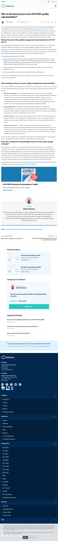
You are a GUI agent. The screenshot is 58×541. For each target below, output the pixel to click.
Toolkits (4, 402)
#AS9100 (8, 229)
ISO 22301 (5, 472)
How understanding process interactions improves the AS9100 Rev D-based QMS (44, 239)
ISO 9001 (5, 454)
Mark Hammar (7, 21)
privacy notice (46, 346)
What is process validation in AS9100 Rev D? (12, 238)
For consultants (7, 494)
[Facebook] (11, 384)
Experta (4, 409)
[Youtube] (15, 384)
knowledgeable (8, 101)
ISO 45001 (5, 460)
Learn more (25, 260)
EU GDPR (5, 482)
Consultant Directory (8, 439)
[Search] (48, 1)
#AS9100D (24, 229)
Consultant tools (7, 509)
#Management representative (36, 229)
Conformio (5, 399)
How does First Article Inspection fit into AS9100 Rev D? (22, 326)
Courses (5, 405)
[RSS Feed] (20, 384)
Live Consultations (8, 436)
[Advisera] (6, 6)
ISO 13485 (5, 463)
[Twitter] (7, 384)
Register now (29, 306)
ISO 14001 (5, 457)
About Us (5, 506)
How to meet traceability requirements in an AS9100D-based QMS (25, 319)
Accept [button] (25, 537)
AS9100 (4, 491)
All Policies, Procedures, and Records (30, 257)
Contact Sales (6, 512)
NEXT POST (52, 236)
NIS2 (3, 475)
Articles (4, 420)
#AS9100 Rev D (16, 229)
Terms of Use (6, 515)
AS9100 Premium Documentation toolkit (38, 162)
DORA (4, 478)
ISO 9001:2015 (46, 28)
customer (36, 125)
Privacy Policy (11, 530)
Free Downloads (7, 426)
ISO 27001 (5, 447)
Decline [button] (32, 537)
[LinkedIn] (2, 384)
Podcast (5, 433)
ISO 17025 (5, 466)
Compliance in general (9, 497)
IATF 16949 (6, 488)
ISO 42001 (5, 450)
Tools (4, 429)
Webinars (5, 423)
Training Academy (8, 412)
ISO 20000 (5, 469)
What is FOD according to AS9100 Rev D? (18, 333)
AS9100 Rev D (39, 31)
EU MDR (5, 485)
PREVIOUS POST (6, 236)
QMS (5, 60)
